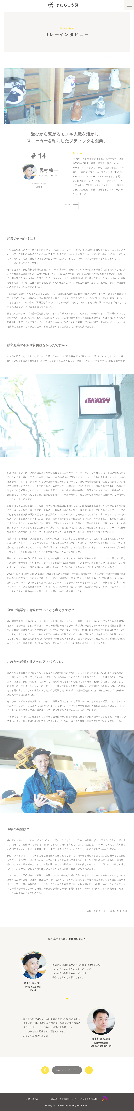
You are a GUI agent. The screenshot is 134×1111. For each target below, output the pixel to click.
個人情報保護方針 (88, 1099)
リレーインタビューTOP (67, 1070)
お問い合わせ (32, 1099)
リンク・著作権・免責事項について (60, 1099)
